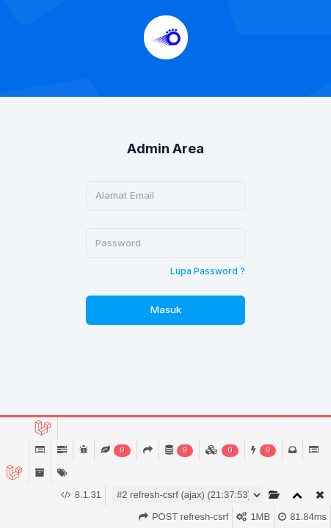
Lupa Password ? (207, 270)
